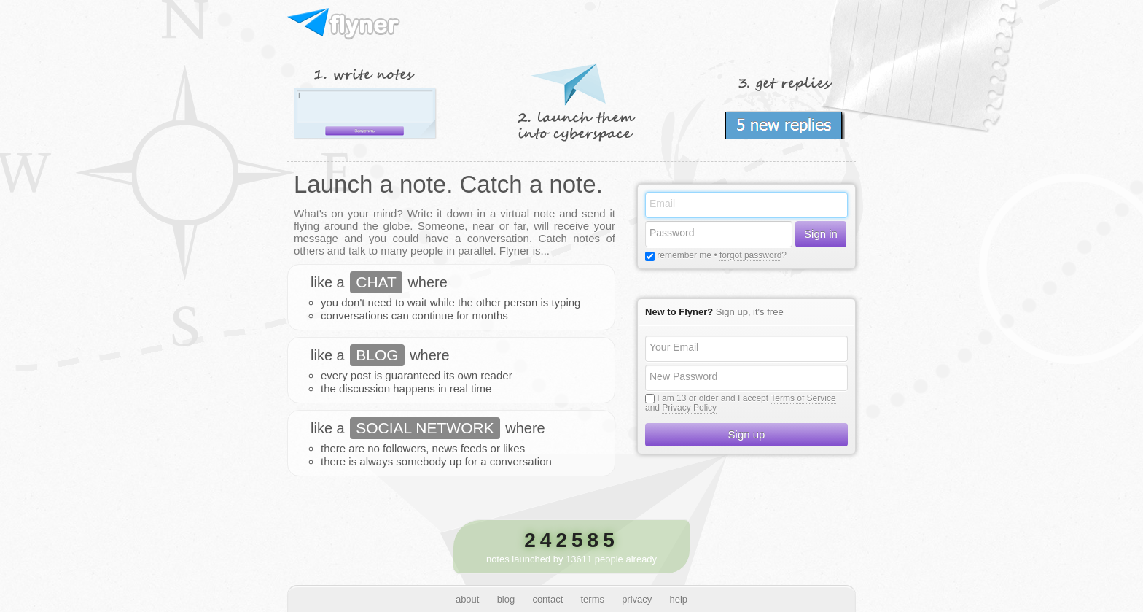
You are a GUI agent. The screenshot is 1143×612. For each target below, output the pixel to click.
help (679, 599)
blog (506, 599)
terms (592, 599)
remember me (683, 255)
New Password (683, 376)
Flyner (344, 24)
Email (662, 203)
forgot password (750, 255)
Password (671, 233)
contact (547, 599)
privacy (637, 599)
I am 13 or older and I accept (713, 398)
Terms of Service (803, 398)
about (468, 599)
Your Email (673, 347)
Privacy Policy (689, 408)
